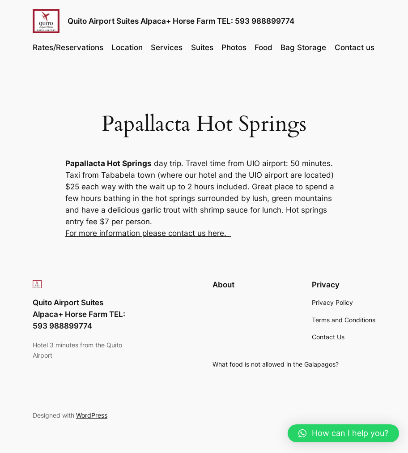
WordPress (91, 415)
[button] (343, 433)
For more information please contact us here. (148, 233)
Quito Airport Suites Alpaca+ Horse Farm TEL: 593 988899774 (181, 21)
